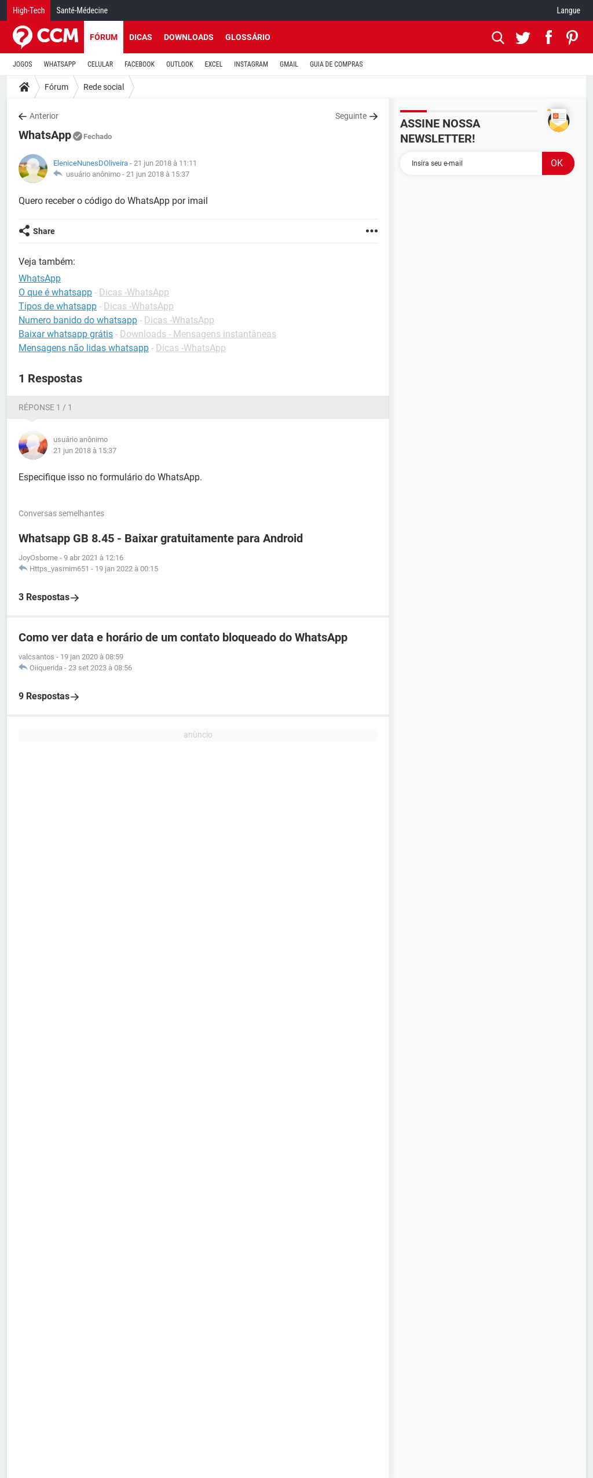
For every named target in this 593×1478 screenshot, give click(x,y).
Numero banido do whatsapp (78, 320)
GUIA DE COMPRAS (336, 64)
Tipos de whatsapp (58, 306)
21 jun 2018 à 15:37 (157, 174)
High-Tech (29, 10)
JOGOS (22, 64)
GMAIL (289, 64)
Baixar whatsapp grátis (66, 334)
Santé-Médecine (82, 10)
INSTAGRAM (251, 64)
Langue (568, 10)
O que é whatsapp (55, 292)
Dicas (140, 37)
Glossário (247, 37)
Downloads (189, 37)
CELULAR (100, 64)
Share (44, 231)
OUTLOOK (179, 64)
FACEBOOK (140, 64)
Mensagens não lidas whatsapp (84, 347)
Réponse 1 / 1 (45, 407)
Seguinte (351, 116)
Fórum (104, 37)
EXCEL (213, 64)
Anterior (44, 116)
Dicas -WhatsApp (134, 292)
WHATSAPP (60, 64)
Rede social (103, 87)
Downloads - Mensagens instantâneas (198, 334)
